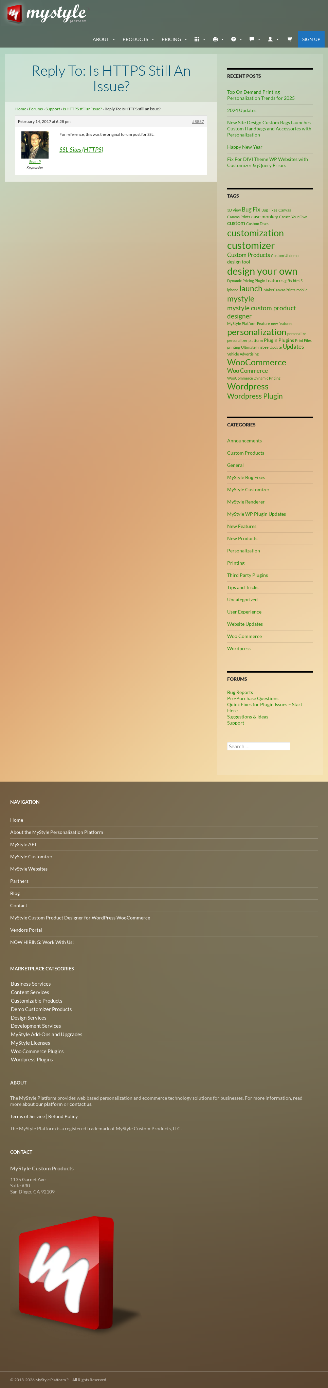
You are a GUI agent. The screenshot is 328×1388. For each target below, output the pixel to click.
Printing (235, 563)
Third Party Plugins (247, 575)
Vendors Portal (26, 930)
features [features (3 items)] (275, 280)
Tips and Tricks (242, 587)
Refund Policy (63, 1116)
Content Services (28, 992)
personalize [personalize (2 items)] (296, 333)
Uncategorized (242, 599)
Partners (19, 881)
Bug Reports (240, 692)
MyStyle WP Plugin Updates (256, 514)
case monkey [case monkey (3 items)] (264, 216)
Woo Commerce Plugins (35, 1049)
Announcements (244, 440)
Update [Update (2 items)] (276, 347)
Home (20, 108)
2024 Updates (241, 110)
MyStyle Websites (29, 869)
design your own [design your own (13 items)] (262, 271)
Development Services (33, 1024)
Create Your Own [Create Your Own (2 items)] (293, 216)
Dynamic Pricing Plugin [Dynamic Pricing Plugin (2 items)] (246, 280)
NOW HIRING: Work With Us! (42, 942)
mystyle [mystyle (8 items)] (240, 298)
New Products (242, 538)
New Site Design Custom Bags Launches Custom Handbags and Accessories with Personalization (269, 129)
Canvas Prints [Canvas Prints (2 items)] (238, 216)
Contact (18, 905)
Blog (15, 893)
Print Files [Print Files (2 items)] (303, 340)
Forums (36, 108)
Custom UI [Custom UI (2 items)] (279, 255)
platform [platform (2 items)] (256, 340)
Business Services (28, 984)
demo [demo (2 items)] (293, 255)
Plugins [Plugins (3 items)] (286, 340)
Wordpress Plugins (30, 1057)
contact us (80, 1104)
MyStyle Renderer (246, 502)
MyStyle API (23, 844)
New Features (241, 526)
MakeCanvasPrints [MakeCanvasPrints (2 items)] (279, 289)
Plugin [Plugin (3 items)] (270, 340)
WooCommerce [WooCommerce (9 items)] (256, 362)
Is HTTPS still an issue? (82, 108)
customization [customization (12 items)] (255, 232)
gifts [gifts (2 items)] (288, 280)
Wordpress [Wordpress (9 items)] (248, 386)
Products (135, 39)
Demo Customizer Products (39, 1008)
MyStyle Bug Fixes (246, 477)
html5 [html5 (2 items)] (298, 280)
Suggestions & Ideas (247, 716)
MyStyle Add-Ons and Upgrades (43, 1033)
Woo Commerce (244, 636)
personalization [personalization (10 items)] (256, 331)
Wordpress (239, 648)
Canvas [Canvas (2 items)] (284, 210)
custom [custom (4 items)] (236, 222)
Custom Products (245, 453)
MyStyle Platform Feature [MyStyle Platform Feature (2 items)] (248, 323)
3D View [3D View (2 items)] (234, 210)
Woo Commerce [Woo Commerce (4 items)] (247, 370)
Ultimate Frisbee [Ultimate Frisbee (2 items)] (255, 347)
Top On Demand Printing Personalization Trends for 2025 (261, 95)
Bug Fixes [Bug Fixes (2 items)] (269, 210)
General (235, 465)
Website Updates (245, 624)
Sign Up (311, 39)
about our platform (42, 1104)
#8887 (198, 121)
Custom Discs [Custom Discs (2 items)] (257, 223)
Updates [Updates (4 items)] (293, 346)
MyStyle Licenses (28, 1041)
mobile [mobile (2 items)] (302, 289)
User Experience (244, 612)
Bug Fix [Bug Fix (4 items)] (251, 209)
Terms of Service (27, 1116)
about (101, 39)
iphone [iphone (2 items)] (232, 289)
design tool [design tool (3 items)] (238, 261)
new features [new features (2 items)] (281, 323)
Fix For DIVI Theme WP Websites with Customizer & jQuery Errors (267, 162)
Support (52, 108)
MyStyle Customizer (248, 489)
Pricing (171, 39)
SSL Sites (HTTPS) (81, 149)
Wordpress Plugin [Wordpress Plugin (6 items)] (255, 396)
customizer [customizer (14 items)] (251, 245)
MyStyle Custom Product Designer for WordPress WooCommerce (80, 917)
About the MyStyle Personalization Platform (56, 832)
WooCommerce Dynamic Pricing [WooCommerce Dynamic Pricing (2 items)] (253, 378)
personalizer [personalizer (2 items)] (237, 340)
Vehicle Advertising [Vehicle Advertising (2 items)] (243, 353)
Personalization (243, 550)
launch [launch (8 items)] (250, 288)
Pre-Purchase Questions (252, 698)
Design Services (26, 1016)
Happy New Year (244, 147)
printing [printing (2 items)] (233, 347)
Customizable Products (34, 1000)
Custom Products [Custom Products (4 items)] (248, 255)
